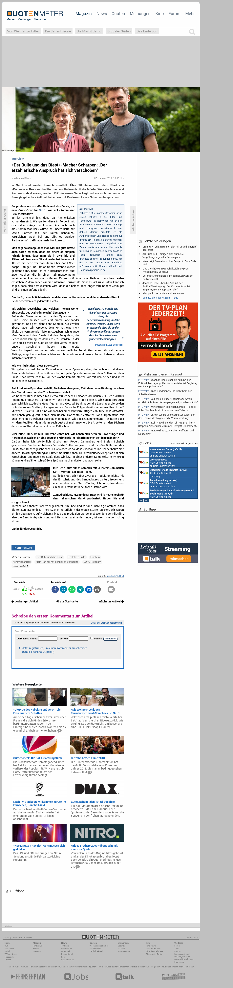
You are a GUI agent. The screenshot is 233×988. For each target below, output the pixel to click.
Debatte (121, 946)
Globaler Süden (119, 31)
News (101, 13)
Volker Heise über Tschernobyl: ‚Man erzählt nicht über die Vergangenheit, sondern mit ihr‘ (168, 400)
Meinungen (140, 13)
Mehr (190, 13)
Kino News (13, 966)
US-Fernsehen (67, 959)
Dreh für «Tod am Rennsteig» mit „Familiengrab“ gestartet (169, 248)
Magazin (83, 13)
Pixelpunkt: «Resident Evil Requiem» (163, 293)
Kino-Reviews (124, 951)
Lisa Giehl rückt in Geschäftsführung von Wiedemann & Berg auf (165, 270)
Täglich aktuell (96, 951)
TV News (76, 966)
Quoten (118, 13)
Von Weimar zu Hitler (23, 31)
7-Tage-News (10, 954)
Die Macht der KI (89, 31)
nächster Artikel (111, 601)
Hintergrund (38, 946)
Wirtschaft (65, 951)
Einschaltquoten (88, 966)
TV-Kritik (121, 948)
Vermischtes (66, 948)
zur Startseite (67, 601)
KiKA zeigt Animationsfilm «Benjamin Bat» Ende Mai (169, 262)
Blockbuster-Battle (154, 954)
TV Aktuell (23, 966)
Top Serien (188, 966)
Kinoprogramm (153, 966)
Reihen (36, 948)
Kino (159, 13)
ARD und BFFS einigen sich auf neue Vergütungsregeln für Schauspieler (163, 255)
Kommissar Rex (22, 561)
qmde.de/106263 (115, 575)
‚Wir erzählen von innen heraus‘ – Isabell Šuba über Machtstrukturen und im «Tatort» (167, 408)
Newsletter (9, 948)
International (67, 954)
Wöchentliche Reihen (99, 946)
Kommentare (23, 547)
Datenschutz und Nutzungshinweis (182, 955)
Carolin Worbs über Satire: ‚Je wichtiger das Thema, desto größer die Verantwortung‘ (166, 416)
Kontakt (177, 951)
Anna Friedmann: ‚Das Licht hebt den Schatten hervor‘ (165, 392)
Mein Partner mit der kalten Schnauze (57, 561)
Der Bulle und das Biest (50, 557)
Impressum (179, 962)
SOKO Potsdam (92, 561)
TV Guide (101, 966)
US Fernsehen (64, 966)
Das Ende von (147, 31)
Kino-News (151, 946)
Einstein (95, 557)
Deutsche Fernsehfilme (171, 966)
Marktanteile (95, 948)
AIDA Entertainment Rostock (166, 493)
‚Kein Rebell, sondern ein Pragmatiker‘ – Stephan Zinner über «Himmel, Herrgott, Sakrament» (167, 424)
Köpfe (63, 957)
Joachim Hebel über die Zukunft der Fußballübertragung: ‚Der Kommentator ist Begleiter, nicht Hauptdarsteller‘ (166, 286)
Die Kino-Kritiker (153, 948)
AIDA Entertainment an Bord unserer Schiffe (160, 452)
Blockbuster (112, 966)
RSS (6, 946)
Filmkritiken (51, 966)
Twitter (8, 959)
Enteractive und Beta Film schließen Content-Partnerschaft (168, 277)
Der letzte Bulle (76, 557)
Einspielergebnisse (154, 951)
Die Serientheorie (58, 31)
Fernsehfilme (125, 966)
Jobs (176, 948)
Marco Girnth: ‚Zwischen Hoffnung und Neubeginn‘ (166, 432)
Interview (37, 951)
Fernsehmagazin (37, 966)
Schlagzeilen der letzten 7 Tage (160, 297)
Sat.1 (42, 210)
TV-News (65, 946)
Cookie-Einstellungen (184, 959)
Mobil (7, 951)
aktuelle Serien (138, 966)
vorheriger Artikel (24, 601)
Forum (174, 13)
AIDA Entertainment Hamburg (163, 473)
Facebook (9, 957)
